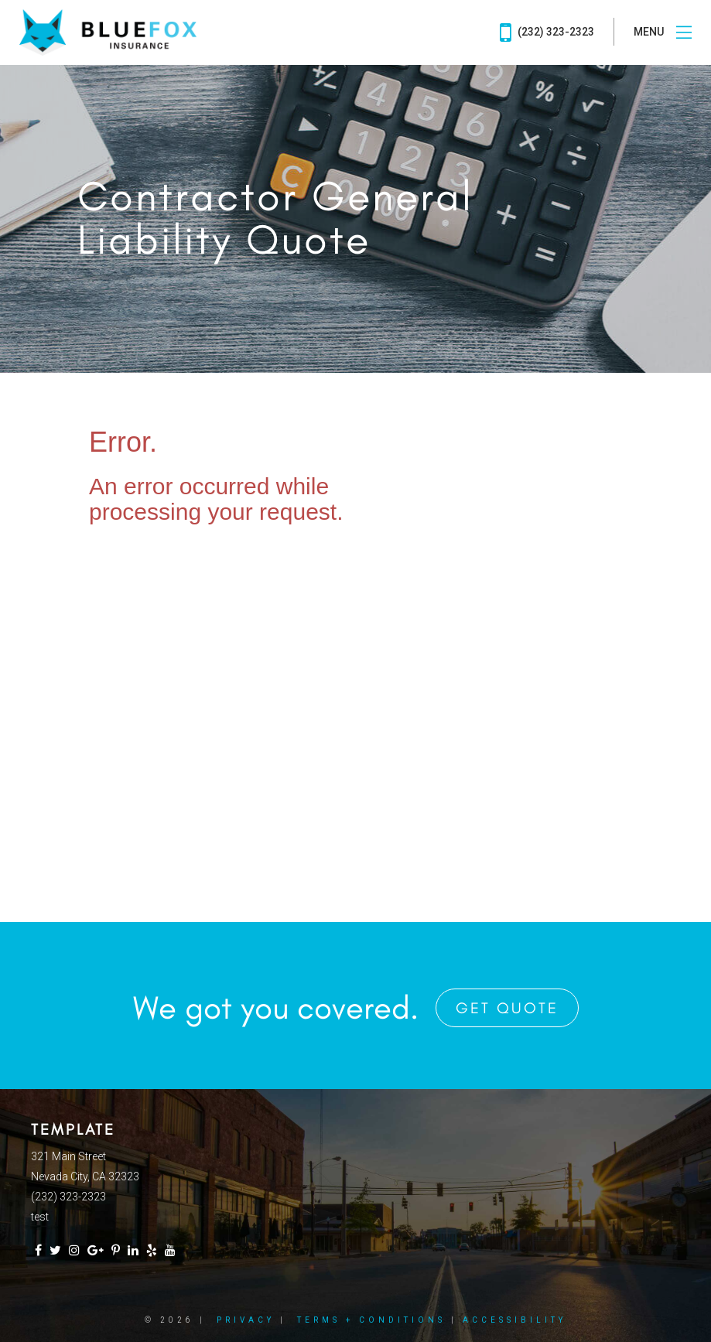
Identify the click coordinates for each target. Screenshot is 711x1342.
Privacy (246, 1320)
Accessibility (514, 1320)
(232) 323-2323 (547, 32)
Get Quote (507, 1008)
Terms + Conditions (371, 1320)
